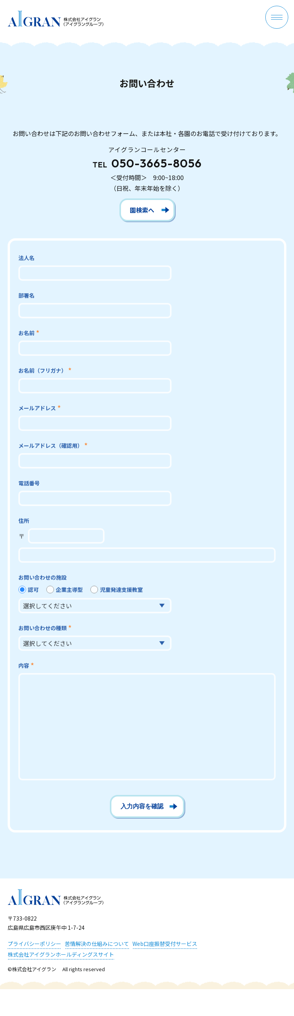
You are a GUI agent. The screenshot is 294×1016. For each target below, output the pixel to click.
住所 (23, 521)
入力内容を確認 (142, 806)
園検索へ (142, 210)
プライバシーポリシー (34, 943)
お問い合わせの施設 (42, 578)
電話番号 (29, 484)
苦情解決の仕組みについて (97, 943)
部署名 (26, 296)
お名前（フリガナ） (42, 371)
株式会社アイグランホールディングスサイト (61, 954)
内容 (23, 666)
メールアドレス (37, 409)
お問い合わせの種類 (42, 629)
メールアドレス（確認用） (50, 446)
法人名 (26, 258)
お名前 (26, 334)
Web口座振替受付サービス (164, 943)
